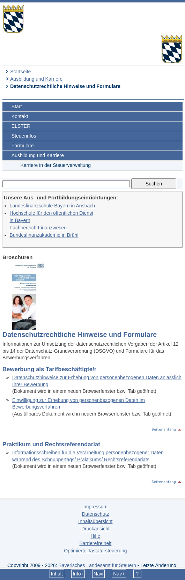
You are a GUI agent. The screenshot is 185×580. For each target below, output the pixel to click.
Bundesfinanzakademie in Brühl (44, 235)
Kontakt (20, 116)
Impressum (95, 506)
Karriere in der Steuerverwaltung (56, 165)
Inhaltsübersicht (95, 521)
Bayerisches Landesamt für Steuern (97, 565)
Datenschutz (95, 514)
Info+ (78, 574)
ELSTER (21, 126)
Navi (98, 574)
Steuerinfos (24, 136)
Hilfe (95, 536)
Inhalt (57, 574)
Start (17, 106)
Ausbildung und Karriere (36, 79)
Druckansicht (95, 528)
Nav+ (119, 574)
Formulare (23, 145)
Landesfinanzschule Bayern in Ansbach (52, 205)
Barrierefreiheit (95, 543)
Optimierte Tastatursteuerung (95, 550)
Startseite (20, 71)
